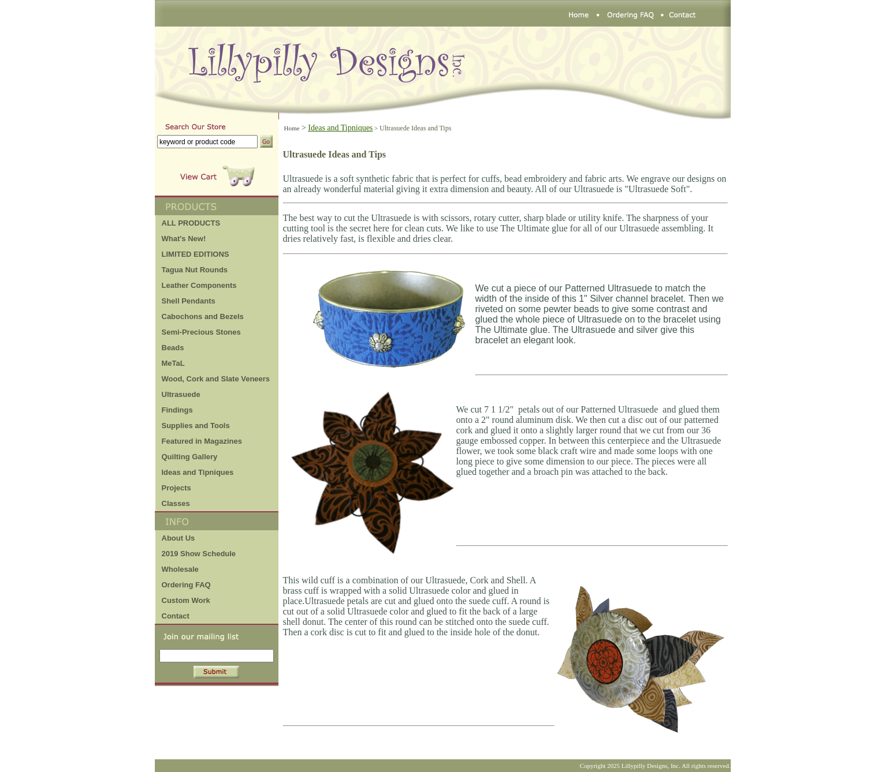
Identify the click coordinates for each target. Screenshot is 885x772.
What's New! (184, 238)
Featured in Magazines (202, 441)
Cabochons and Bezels (203, 316)
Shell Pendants (188, 301)
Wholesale (180, 569)
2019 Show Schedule (199, 553)
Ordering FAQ (186, 584)
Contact (175, 616)
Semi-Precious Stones (201, 332)
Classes (176, 503)
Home (292, 128)
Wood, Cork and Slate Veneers (216, 378)
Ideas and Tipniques (198, 472)
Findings (177, 410)
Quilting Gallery (190, 456)
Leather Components (199, 285)
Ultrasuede (181, 394)
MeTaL (173, 363)
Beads (173, 347)
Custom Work (186, 600)
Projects (176, 488)
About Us (178, 538)
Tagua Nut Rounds (195, 269)
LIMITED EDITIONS (195, 254)
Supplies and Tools (196, 425)
